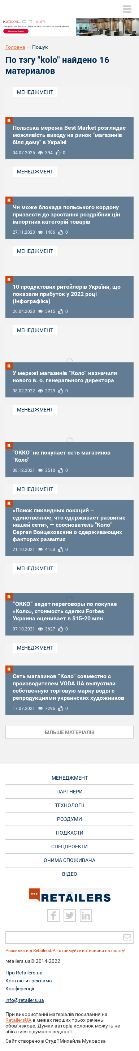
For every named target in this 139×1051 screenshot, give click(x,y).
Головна (15, 47)
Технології (69, 805)
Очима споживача (69, 860)
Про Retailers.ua (24, 972)
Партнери (69, 791)
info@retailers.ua (24, 1000)
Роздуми (69, 819)
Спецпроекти (69, 846)
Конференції (19, 988)
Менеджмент (35, 92)
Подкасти (69, 833)
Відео (69, 874)
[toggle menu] (127, 9)
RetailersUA (18, 1020)
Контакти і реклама (28, 980)
